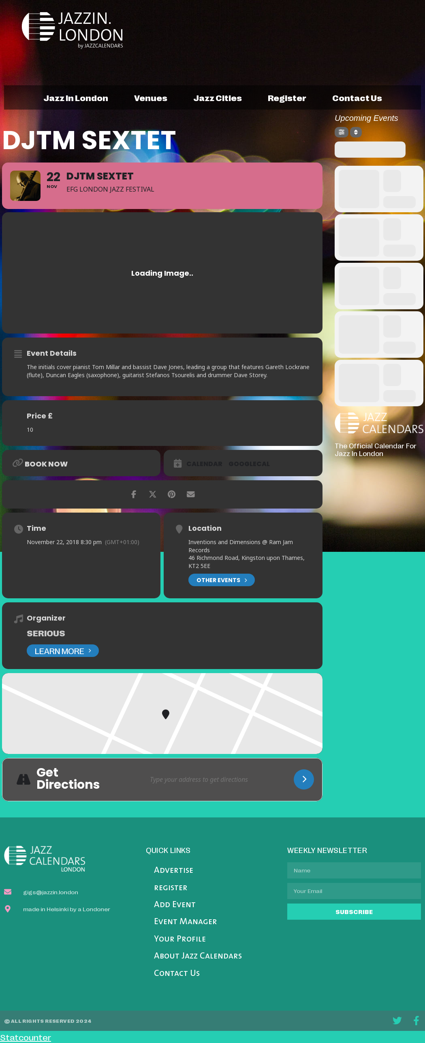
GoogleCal (249, 464)
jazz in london (75, 97)
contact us (357, 97)
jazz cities (217, 97)
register (287, 97)
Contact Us (177, 973)
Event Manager (185, 922)
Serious (46, 633)
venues (150, 97)
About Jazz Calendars (198, 956)
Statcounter (25, 1037)
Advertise (173, 870)
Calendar (204, 464)
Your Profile (180, 939)
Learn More (63, 651)
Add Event (175, 905)
